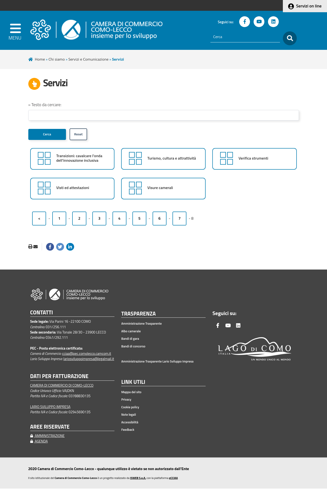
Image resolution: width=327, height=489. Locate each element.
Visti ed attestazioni (72, 188)
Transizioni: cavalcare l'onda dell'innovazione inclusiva (79, 158)
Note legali (128, 415)
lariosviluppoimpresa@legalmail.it (88, 359)
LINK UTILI (133, 382)
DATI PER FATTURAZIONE (59, 377)
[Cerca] (245, 36)
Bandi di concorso (133, 346)
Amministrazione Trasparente (141, 324)
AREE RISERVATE (50, 427)
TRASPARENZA (138, 314)
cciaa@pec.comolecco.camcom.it (86, 354)
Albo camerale (131, 331)
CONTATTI (41, 313)
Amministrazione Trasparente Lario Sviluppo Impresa (157, 361)
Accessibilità (129, 422)
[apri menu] (17, 30)
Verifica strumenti (253, 158)
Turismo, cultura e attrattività (171, 158)
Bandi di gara (130, 339)
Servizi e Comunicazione (88, 59)
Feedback (127, 430)
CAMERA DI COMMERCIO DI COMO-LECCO (62, 385)
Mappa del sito (131, 392)
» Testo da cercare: (45, 104)
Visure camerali (160, 188)
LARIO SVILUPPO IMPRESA (50, 407)
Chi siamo (56, 59)
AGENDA (39, 441)
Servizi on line (308, 6)
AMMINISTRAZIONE (47, 436)
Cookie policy (130, 407)
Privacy (126, 399)
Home (40, 59)
